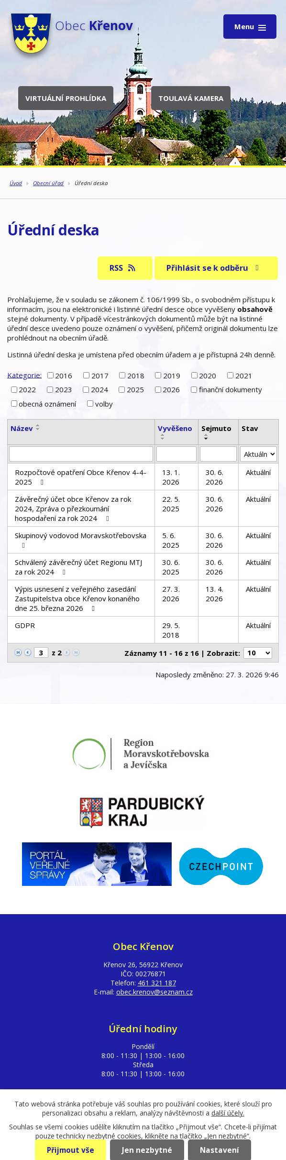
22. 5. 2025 (171, 503)
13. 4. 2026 (214, 593)
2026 (171, 389)
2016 (63, 375)
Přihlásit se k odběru (214, 267)
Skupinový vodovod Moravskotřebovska (80, 539)
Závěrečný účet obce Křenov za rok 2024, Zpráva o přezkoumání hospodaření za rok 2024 (73, 508)
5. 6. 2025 (170, 540)
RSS (123, 267)
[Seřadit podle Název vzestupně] (38, 425)
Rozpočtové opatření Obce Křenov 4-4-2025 (80, 476)
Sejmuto (216, 428)
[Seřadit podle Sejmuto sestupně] (206, 439)
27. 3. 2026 (171, 593)
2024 (99, 389)
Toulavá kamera (190, 98)
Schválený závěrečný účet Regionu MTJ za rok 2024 (78, 566)
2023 (63, 389)
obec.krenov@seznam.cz (154, 991)
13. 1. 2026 (171, 476)
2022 (27, 389)
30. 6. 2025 (171, 566)
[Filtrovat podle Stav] (258, 454)
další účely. (227, 1112)
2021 (244, 375)
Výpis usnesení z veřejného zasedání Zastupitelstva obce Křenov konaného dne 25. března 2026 (77, 598)
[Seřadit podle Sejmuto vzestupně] (206, 435)
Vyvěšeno (175, 428)
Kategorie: (24, 374)
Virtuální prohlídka (65, 98)
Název (22, 428)
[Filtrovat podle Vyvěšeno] (176, 454)
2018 (135, 375)
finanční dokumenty (230, 389)
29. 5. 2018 (171, 630)
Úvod (16, 183)
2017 (100, 375)
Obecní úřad (48, 183)
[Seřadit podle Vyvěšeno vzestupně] (163, 435)
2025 (135, 389)
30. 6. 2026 (214, 476)
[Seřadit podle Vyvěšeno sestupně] (163, 439)
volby (104, 404)
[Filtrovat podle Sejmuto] (218, 454)
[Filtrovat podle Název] (81, 454)
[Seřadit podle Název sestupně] (38, 429)
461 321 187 (157, 982)
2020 (207, 375)
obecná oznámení (47, 404)
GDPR (25, 625)
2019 (171, 375)
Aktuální (258, 472)
